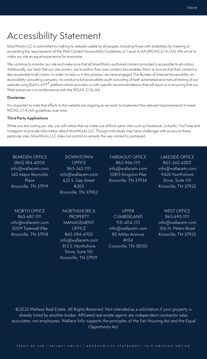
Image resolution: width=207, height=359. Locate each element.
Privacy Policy (66, 346)
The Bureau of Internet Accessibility (161, 74)
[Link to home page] (10, 7)
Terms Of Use (30, 346)
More (192, 7)
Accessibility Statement (113, 346)
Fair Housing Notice (168, 346)
